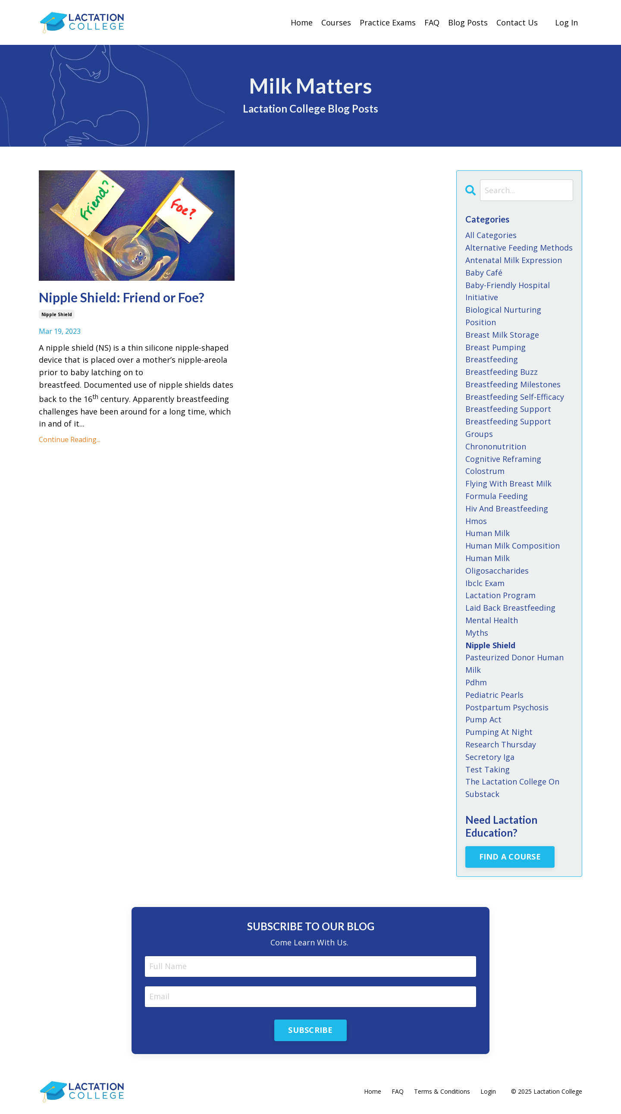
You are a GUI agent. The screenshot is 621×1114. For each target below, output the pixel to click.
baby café (483, 272)
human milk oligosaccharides (497, 564)
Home (302, 22)
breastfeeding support (508, 409)
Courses (336, 22)
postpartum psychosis (507, 707)
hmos (476, 521)
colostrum (485, 471)
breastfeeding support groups (508, 427)
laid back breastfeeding (510, 608)
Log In (566, 22)
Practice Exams (388, 22)
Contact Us (517, 22)
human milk (487, 533)
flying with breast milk (508, 483)
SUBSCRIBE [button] (310, 1030)
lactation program (500, 595)
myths (476, 633)
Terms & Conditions (442, 1091)
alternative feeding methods (519, 247)
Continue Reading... (69, 439)
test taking (487, 769)
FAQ (431, 22)
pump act (483, 719)
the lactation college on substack (512, 787)
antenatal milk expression (513, 260)
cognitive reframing (503, 459)
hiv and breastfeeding (506, 508)
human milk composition (512, 545)
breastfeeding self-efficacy (514, 397)
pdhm (476, 682)
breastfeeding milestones (513, 384)
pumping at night (499, 732)
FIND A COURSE (510, 856)
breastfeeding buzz (501, 372)
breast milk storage (502, 334)
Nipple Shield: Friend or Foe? (121, 297)
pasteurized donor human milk (514, 663)
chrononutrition (495, 446)
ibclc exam (485, 583)
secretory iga (489, 757)
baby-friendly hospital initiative (507, 291)
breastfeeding (491, 359)
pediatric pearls (494, 695)
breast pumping (495, 347)
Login (488, 1091)
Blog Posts (468, 22)
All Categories (491, 235)
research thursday (500, 744)
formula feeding (496, 496)
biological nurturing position (503, 315)
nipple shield (56, 314)
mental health (491, 620)
